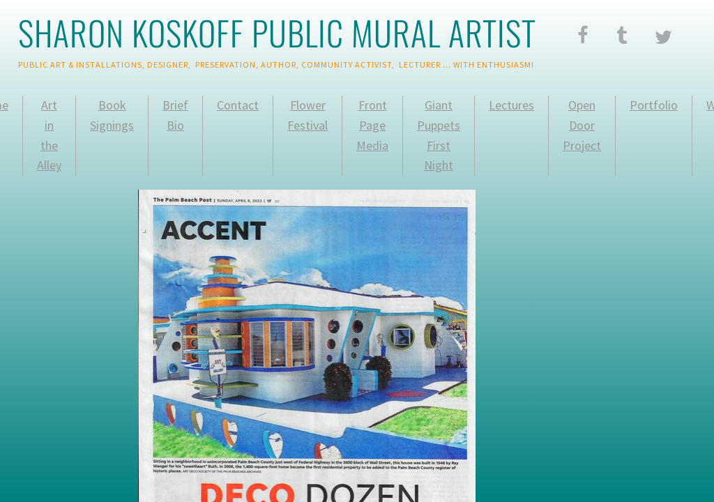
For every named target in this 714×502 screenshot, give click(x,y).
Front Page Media (372, 125)
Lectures (511, 105)
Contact (238, 105)
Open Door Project (582, 125)
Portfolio (654, 105)
